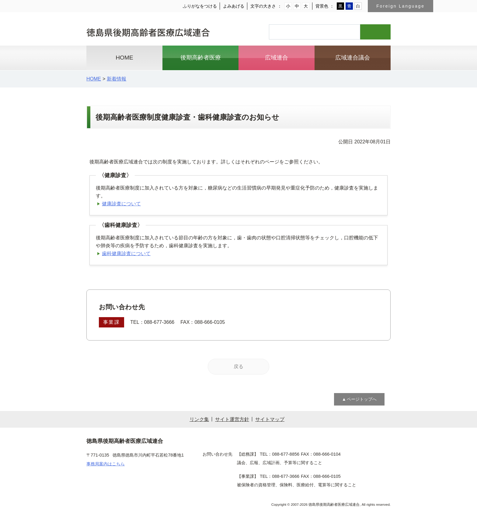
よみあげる (234, 6)
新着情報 (116, 78)
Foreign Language (400, 6)
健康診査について (121, 203)
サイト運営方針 (232, 419)
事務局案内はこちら (105, 464)
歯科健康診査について (126, 253)
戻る (238, 366)
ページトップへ (362, 399)
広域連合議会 (352, 57)
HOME (124, 57)
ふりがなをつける (200, 6)
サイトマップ (269, 419)
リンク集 (199, 419)
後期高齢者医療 (200, 57)
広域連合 (276, 57)
